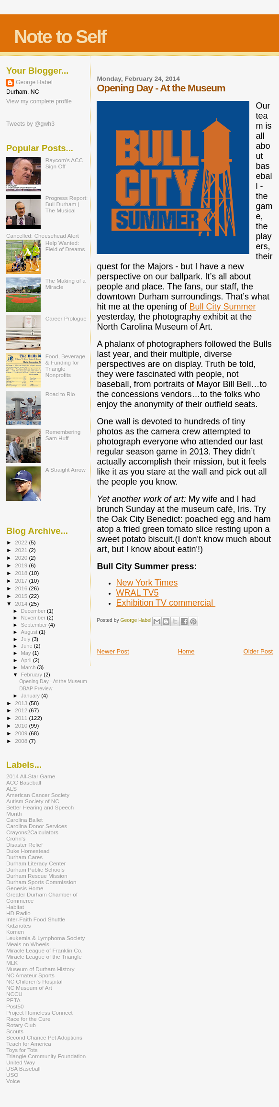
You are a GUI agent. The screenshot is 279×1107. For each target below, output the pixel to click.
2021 (22, 550)
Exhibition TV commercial (165, 603)
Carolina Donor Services (36, 826)
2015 (22, 596)
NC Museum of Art (29, 988)
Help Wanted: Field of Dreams (65, 246)
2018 (22, 573)
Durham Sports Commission (41, 882)
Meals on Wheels (27, 944)
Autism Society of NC (32, 801)
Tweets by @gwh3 (30, 124)
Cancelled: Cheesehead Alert (42, 235)
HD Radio (18, 913)
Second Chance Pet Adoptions (44, 1037)
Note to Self (60, 36)
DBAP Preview (35, 688)
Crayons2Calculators (32, 832)
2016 (22, 588)
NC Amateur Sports (30, 975)
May (27, 653)
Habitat (15, 907)
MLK (12, 963)
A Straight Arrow (65, 469)
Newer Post (113, 651)
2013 (22, 703)
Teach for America (28, 1044)
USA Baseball (23, 1068)
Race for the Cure (28, 1019)
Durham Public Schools (35, 869)
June (27, 646)
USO (12, 1075)
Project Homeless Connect (39, 1012)
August (30, 632)
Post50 (14, 1006)
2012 (22, 710)
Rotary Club (21, 1025)
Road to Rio (60, 394)
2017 (22, 580)
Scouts (14, 1031)
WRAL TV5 (137, 593)
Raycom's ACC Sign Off (64, 163)
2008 (22, 741)
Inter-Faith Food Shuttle (35, 919)
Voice (13, 1081)
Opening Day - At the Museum (53, 681)
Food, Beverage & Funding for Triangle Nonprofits (65, 365)
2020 (22, 557)
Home (186, 651)
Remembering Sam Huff (63, 435)
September (35, 625)
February (32, 674)
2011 (22, 718)
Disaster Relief (24, 844)
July (26, 639)
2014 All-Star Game (30, 776)
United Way (20, 1062)
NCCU (14, 994)
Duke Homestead (28, 851)
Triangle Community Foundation (46, 1056)
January (31, 695)
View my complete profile (39, 101)
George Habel (34, 82)
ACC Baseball (23, 782)
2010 (22, 725)
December (34, 611)
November (34, 617)
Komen (15, 932)
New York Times (147, 582)
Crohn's (15, 838)
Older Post (258, 651)
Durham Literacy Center (36, 863)
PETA (13, 1000)
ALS (11, 789)
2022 (22, 542)
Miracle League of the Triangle (44, 956)
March (29, 667)
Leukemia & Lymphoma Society (45, 938)
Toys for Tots (22, 1050)
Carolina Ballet (24, 820)
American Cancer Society (37, 795)
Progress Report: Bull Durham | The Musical (66, 204)
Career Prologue (66, 318)
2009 (22, 733)
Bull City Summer (223, 306)
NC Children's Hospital (34, 981)
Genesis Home (25, 888)
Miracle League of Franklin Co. (44, 950)
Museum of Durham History (40, 969)
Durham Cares (24, 857)
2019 (22, 565)
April (27, 660)
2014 (22, 603)
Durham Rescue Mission (36, 876)
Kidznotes (18, 925)
